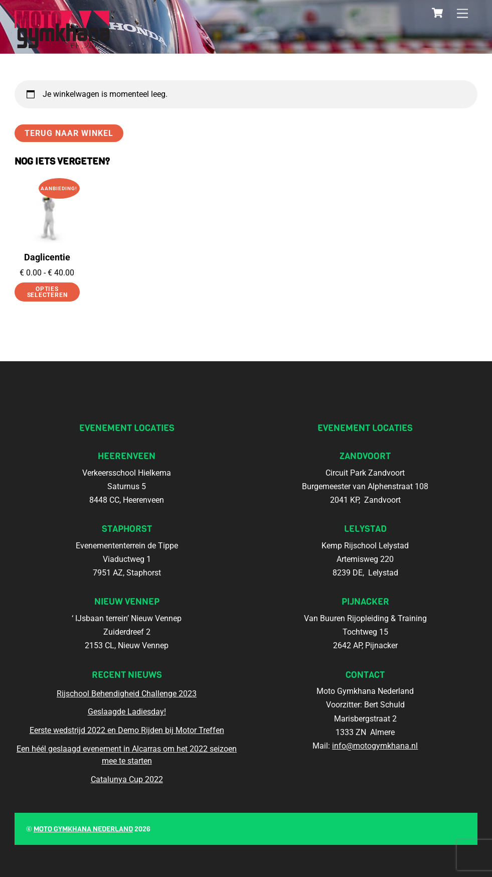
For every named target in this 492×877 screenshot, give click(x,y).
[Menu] (462, 14)
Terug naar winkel (69, 133)
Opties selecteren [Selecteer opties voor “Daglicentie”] (47, 292)
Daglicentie (47, 257)
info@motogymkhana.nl (375, 746)
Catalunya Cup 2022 (127, 779)
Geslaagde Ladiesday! (127, 711)
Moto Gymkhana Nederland (83, 829)
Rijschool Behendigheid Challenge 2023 (127, 693)
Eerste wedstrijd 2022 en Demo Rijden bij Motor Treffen (127, 730)
